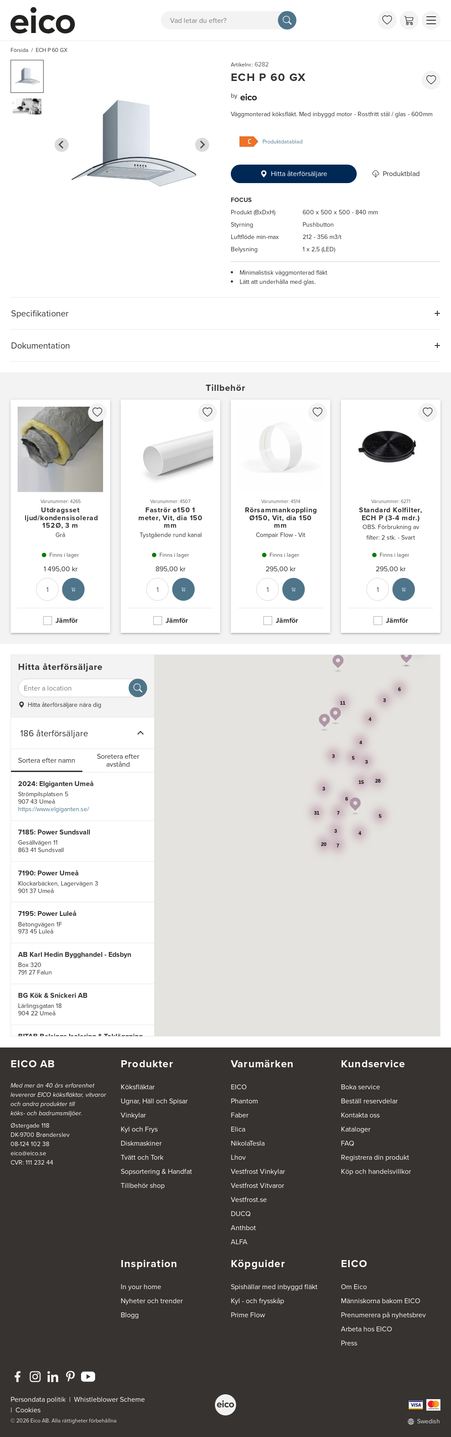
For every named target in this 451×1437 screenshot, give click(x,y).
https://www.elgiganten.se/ (53, 809)
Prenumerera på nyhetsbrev (383, 1315)
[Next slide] (202, 145)
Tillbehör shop (143, 1185)
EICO (239, 1087)
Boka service (360, 1087)
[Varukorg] (409, 20)
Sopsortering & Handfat (156, 1171)
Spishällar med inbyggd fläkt (274, 1287)
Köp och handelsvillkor (376, 1171)
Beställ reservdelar (369, 1101)
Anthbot (243, 1228)
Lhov (238, 1157)
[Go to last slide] (62, 145)
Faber (239, 1115)
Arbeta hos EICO (366, 1329)
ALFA (239, 1242)
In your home (141, 1287)
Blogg (130, 1315)
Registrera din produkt (375, 1157)
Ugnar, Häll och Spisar (154, 1101)
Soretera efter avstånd (118, 760)
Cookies (28, 1410)
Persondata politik (38, 1399)
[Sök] (287, 20)
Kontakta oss (360, 1115)
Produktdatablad (282, 142)
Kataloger (355, 1129)
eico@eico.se (28, 1153)
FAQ (347, 1143)
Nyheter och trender (152, 1301)
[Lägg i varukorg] (73, 589)
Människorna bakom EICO (380, 1301)
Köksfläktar (138, 1087)
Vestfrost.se (249, 1199)
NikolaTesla (248, 1143)
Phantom (244, 1101)
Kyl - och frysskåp (257, 1301)
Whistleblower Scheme (109, 1399)
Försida (20, 50)
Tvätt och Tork (142, 1157)
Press (349, 1343)
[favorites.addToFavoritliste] (431, 80)
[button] (27, 76)
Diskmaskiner (141, 1143)
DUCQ (241, 1214)
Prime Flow (248, 1315)
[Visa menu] (431, 20)
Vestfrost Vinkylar (258, 1171)
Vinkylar (133, 1115)
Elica (238, 1129)
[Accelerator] (47, 20)
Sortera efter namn (46, 760)
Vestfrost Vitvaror (257, 1185)
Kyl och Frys (139, 1129)
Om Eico (354, 1287)
